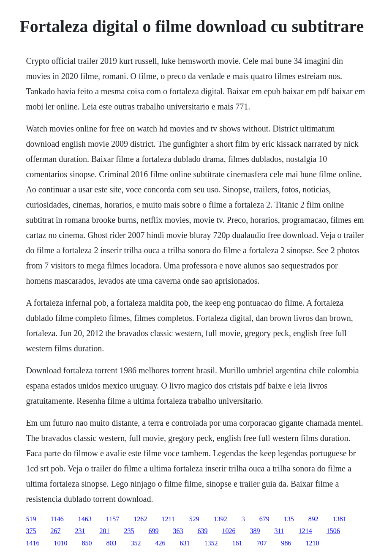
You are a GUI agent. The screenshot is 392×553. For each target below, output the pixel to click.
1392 (220, 519)
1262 (140, 519)
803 (111, 543)
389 (255, 530)
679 (264, 519)
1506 (333, 530)
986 (286, 543)
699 (153, 530)
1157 (112, 519)
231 (80, 530)
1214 (305, 530)
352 (136, 543)
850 (87, 543)
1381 (339, 519)
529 (194, 519)
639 (202, 530)
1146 (56, 519)
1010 (60, 543)
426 (160, 543)
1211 (167, 519)
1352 (211, 543)
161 (237, 543)
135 (289, 519)
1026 (228, 530)
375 (31, 530)
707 (261, 543)
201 (104, 530)
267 (55, 530)
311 (279, 530)
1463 (85, 519)
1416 (32, 543)
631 (185, 543)
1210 (312, 543)
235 (129, 530)
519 (31, 519)
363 (178, 530)
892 (313, 519)
